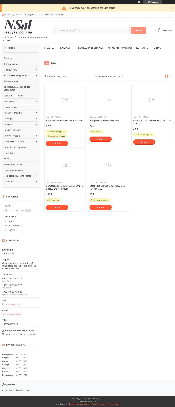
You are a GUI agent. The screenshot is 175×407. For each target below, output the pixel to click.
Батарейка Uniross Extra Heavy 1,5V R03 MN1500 (107, 187)
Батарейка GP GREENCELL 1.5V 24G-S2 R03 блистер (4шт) (65, 187)
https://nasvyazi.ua (11, 304)
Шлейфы (8, 118)
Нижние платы (11, 107)
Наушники (9, 153)
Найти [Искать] (138, 30)
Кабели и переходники (15, 147)
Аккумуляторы (11, 81)
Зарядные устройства (15, 141)
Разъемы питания (13, 113)
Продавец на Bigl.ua (87, 401)
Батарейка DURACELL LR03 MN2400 (64, 120)
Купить (57, 143)
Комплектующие (12, 136)
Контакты (142, 48)
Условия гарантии (120, 48)
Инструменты (10, 70)
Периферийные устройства (17, 176)
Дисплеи (8, 58)
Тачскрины (9, 101)
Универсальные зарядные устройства (17, 88)
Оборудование (11, 64)
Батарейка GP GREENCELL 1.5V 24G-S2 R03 (152, 122)
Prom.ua (100, 399)
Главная (50, 48)
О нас (157, 48)
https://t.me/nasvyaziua (24, 334)
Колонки (8, 158)
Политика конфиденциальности (105, 404)
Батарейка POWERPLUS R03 (104, 120)
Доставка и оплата (90, 48)
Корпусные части (12, 130)
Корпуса (8, 124)
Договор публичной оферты (18, 390)
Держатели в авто (13, 164)
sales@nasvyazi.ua (11, 314)
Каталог (65, 48)
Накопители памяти (14, 170)
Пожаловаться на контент (79, 404)
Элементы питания (13, 95)
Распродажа (10, 181)
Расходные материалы (15, 75)
